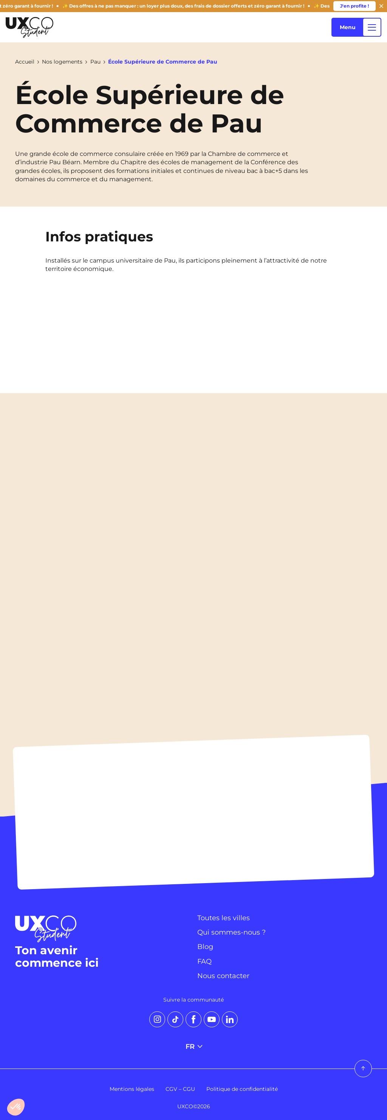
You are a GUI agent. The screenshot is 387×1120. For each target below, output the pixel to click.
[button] (16, 1107)
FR (193, 1046)
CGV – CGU (180, 1089)
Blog (205, 947)
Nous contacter (223, 976)
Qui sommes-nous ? (231, 932)
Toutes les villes (223, 918)
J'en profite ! (354, 6)
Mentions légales (132, 1089)
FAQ (204, 961)
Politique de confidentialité (242, 1089)
